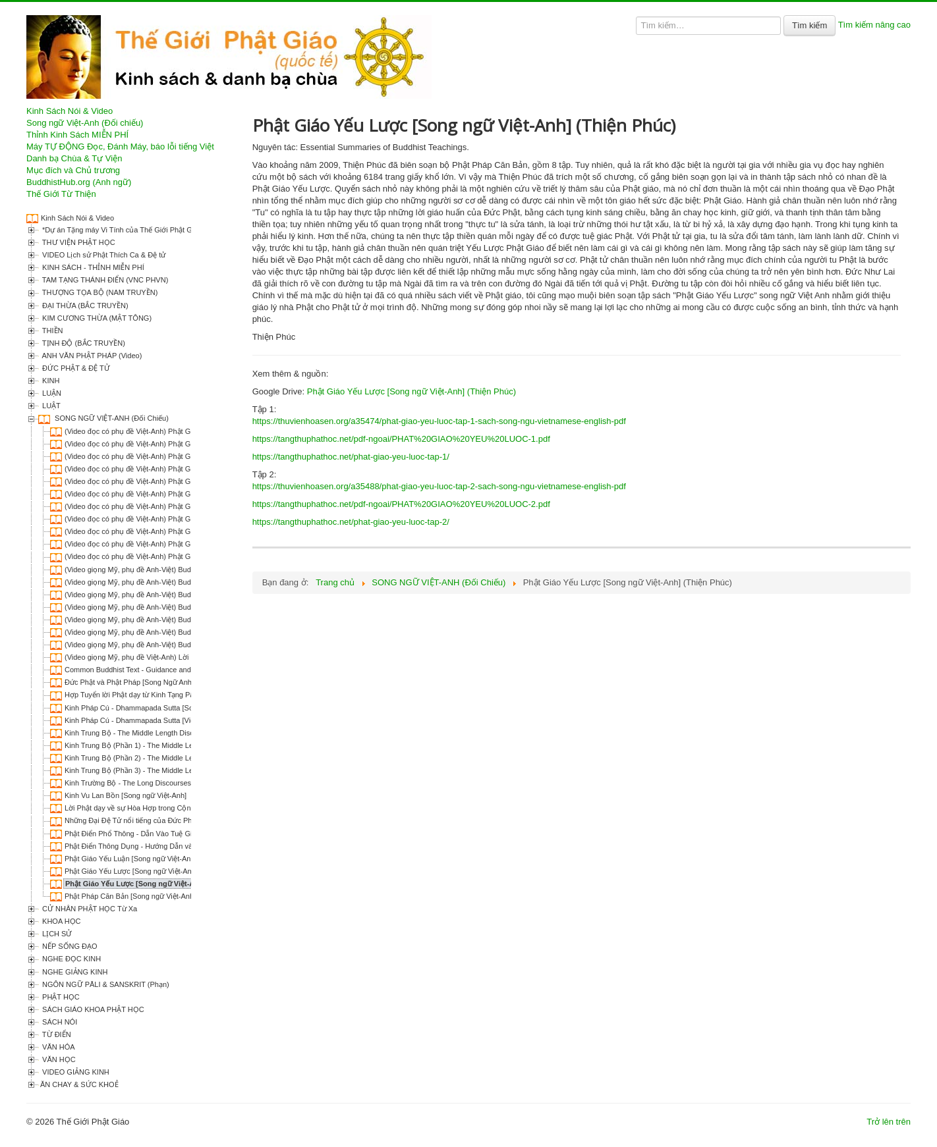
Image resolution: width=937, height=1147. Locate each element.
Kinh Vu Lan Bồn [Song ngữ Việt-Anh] (125, 795)
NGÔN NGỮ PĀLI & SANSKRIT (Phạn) (104, 984)
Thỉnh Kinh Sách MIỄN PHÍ (77, 135)
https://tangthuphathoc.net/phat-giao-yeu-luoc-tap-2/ (350, 522)
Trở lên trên (888, 1122)
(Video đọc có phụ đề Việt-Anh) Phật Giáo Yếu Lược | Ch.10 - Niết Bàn (179, 544)
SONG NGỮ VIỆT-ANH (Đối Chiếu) (111, 418)
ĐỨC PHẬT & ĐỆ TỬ (75, 368)
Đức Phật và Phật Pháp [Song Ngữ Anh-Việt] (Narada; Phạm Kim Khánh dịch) (190, 682)
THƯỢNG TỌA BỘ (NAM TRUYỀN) (98, 292)
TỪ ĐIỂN (55, 1034)
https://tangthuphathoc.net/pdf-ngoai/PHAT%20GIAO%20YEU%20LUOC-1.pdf (401, 439)
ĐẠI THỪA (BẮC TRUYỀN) (84, 305)
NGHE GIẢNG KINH (73, 972)
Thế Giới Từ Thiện (61, 194)
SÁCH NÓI (58, 1022)
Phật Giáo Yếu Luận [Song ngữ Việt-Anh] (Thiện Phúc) (153, 859)
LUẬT (50, 406)
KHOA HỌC (60, 921)
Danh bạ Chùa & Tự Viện (74, 158)
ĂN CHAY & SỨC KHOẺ (79, 1084)
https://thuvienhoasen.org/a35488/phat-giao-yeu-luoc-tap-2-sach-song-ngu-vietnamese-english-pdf (439, 486)
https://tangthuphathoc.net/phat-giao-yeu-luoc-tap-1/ (350, 457)
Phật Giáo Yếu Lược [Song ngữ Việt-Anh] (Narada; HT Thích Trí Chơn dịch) (186, 871)
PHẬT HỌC (60, 997)
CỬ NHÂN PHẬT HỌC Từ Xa (88, 909)
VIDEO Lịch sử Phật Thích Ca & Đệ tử (102, 255)
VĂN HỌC (58, 1059)
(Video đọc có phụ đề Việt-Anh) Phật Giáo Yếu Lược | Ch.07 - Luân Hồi (180, 506)
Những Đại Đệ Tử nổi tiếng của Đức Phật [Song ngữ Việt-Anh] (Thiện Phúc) (186, 820)
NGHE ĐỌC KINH (70, 959)
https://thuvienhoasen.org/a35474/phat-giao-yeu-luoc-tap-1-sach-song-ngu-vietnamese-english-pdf (439, 421)
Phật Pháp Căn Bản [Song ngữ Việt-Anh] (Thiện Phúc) (152, 896)
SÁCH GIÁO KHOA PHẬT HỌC (92, 1009)
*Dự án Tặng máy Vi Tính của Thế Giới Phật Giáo (121, 230)
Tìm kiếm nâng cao (874, 25)
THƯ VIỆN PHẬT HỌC (77, 242)
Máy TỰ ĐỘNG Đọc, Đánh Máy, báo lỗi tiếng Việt (120, 146)
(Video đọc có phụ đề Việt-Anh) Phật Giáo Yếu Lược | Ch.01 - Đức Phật (180, 431)
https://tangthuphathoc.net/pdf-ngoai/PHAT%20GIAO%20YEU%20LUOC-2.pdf (401, 504)
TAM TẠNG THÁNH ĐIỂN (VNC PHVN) (104, 280)
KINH (49, 381)
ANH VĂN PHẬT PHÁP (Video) (91, 356)
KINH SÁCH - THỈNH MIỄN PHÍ (92, 267)
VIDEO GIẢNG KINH (74, 1072)
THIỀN (51, 330)
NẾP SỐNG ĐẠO (69, 946)
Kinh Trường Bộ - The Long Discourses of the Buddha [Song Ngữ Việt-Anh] (185, 783)
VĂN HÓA (57, 1047)
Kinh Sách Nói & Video (69, 111)
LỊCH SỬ (56, 934)
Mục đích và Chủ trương (73, 170)
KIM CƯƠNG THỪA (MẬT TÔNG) (96, 318)
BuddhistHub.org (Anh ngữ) (78, 182)
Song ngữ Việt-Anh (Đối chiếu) (84, 123)
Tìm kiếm (809, 25)
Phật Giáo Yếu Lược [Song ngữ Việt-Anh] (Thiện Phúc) (158, 884)
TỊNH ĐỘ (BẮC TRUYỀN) (82, 343)
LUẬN (50, 393)
